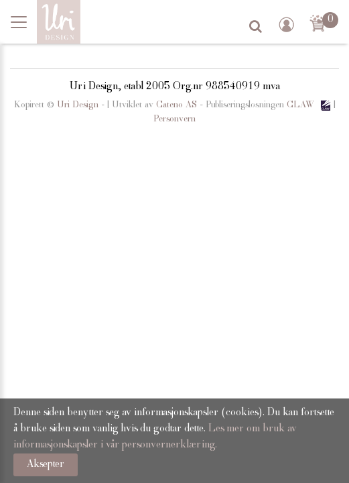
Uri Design (77, 105)
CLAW (310, 105)
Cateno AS (176, 105)
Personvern (174, 119)
